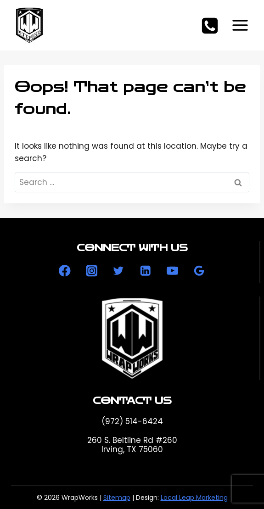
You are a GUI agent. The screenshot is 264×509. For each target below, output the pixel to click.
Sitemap (116, 497)
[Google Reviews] (199, 271)
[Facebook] (64, 271)
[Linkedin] (145, 271)
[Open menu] (240, 25)
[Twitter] (118, 271)
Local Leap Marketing (194, 497)
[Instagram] (91, 271)
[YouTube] (172, 271)
